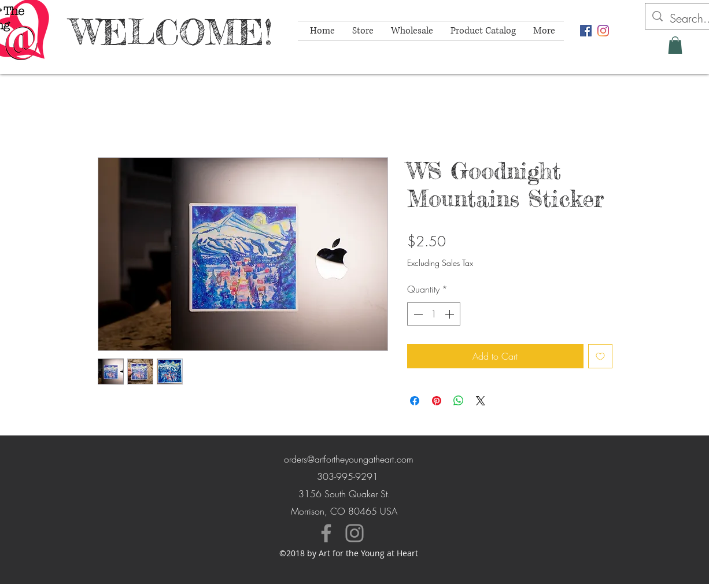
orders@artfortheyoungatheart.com (348, 459)
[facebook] (586, 30)
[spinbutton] (433, 314)
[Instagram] (354, 533)
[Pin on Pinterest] (437, 401)
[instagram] (603, 30)
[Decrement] (417, 314)
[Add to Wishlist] (600, 356)
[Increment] (450, 314)
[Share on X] (481, 401)
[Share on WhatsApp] (459, 401)
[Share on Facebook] (415, 401)
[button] (675, 45)
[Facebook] (326, 533)
